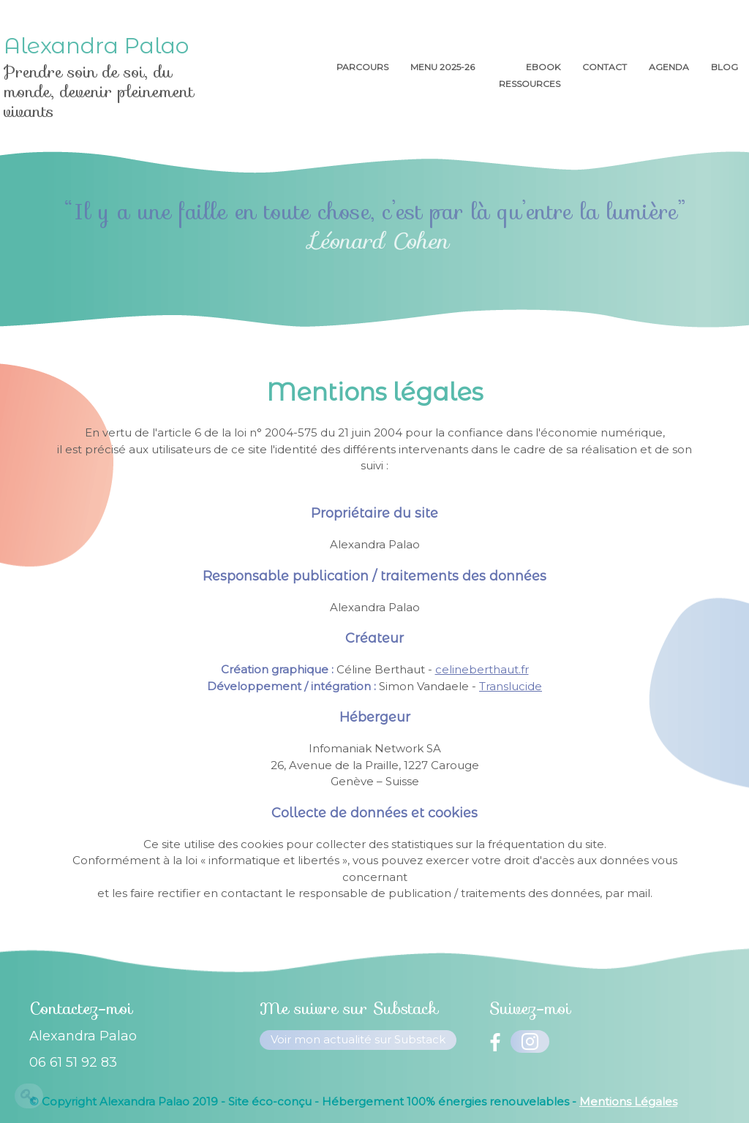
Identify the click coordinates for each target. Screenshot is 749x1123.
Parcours (362, 66)
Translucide (510, 686)
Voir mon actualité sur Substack (358, 1039)
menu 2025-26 (443, 66)
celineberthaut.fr (482, 669)
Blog (724, 66)
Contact (604, 66)
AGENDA (669, 66)
